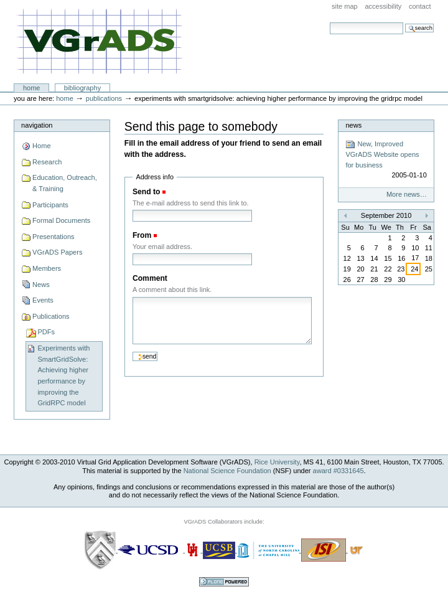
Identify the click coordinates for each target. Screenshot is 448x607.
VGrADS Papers (57, 252)
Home (31, 88)
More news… (406, 194)
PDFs (46, 332)
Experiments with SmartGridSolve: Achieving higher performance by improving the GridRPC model (63, 375)
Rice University (277, 462)
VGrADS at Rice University (99, 42)
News (41, 284)
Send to (146, 191)
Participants (50, 205)
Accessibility (383, 6)
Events (43, 300)
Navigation (36, 125)
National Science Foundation (227, 470)
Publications (104, 98)
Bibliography (82, 88)
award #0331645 (338, 470)
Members (46, 268)
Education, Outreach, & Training (64, 183)
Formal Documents (61, 220)
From (142, 235)
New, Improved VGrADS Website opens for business (385, 160)
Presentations (53, 236)
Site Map (345, 6)
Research (47, 162)
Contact (420, 6)
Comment (150, 278)
